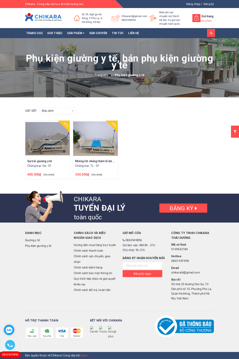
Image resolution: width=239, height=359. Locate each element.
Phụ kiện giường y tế (38, 245)
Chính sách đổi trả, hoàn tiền (92, 290)
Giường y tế (32, 240)
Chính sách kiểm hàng (88, 267)
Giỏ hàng (207, 16)
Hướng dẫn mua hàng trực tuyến (95, 245)
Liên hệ (133, 33)
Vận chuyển (98, 33)
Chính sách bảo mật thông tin (93, 273)
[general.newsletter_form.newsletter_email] (142, 265)
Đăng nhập (193, 4)
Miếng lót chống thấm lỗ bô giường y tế (101, 161)
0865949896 (128, 20)
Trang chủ (34, 33)
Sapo (84, 355)
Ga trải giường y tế (39, 161)
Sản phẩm (76, 33)
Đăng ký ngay (142, 273)
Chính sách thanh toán (88, 250)
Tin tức (118, 33)
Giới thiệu (55, 33)
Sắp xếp (31, 110)
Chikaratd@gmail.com (134, 16)
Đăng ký (209, 4)
